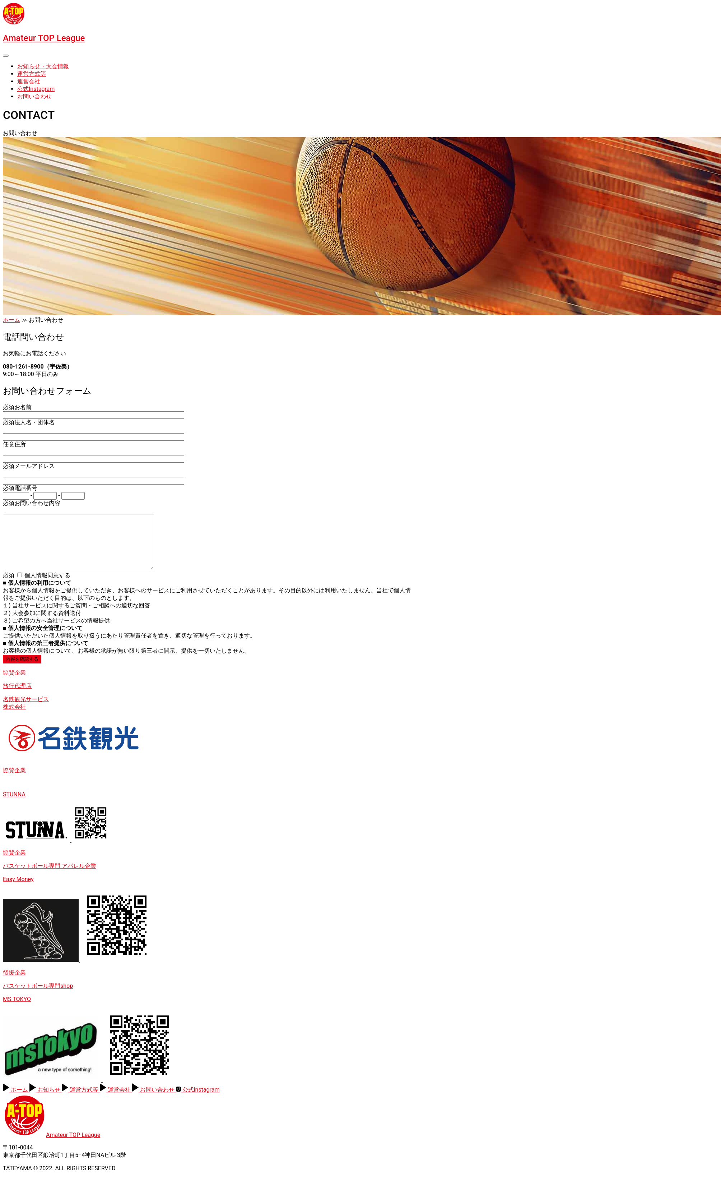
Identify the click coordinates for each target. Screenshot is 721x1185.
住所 (14, 444)
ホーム (11, 319)
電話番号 (20, 488)
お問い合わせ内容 (31, 503)
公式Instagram (36, 88)
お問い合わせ (34, 96)
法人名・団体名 (29, 422)
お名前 (17, 407)
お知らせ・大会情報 (43, 66)
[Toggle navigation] (6, 56)
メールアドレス (29, 466)
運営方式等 (31, 73)
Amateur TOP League (44, 38)
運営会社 (28, 81)
